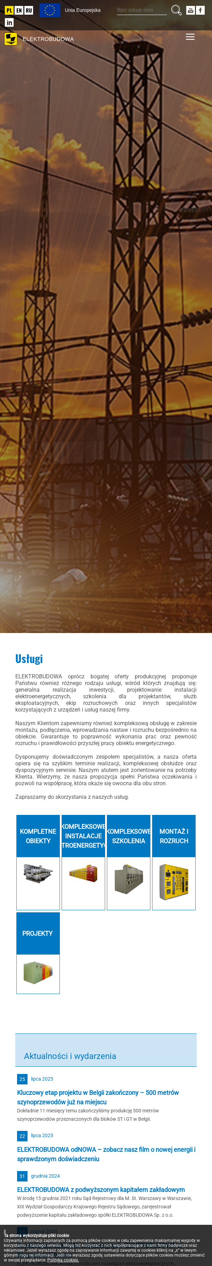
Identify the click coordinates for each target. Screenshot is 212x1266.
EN (19, 10)
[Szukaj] (176, 10)
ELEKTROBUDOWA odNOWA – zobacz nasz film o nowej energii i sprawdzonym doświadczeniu (106, 1154)
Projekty (38, 933)
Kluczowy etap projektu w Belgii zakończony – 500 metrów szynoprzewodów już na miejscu (98, 1097)
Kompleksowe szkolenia (128, 836)
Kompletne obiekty (38, 836)
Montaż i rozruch (173, 836)
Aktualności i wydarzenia (70, 1056)
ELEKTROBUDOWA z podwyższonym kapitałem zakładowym (101, 1189)
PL (9, 10)
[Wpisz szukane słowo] (142, 10)
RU (29, 10)
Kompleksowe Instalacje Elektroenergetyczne (83, 836)
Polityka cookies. (63, 1260)
